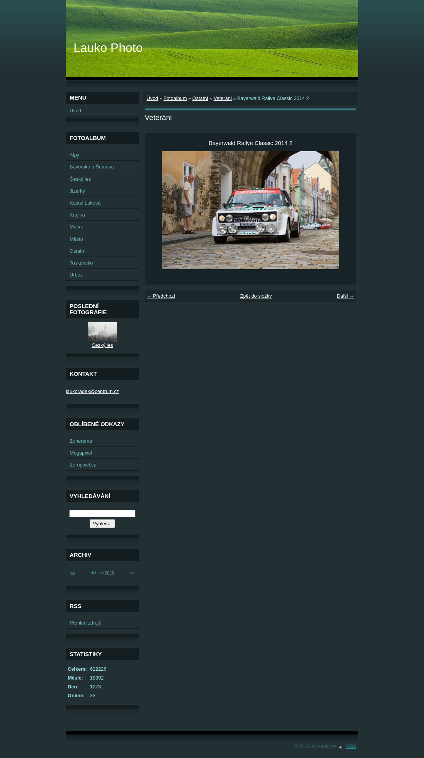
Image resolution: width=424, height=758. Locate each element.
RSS (351, 746)
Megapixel (81, 453)
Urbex (76, 275)
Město (76, 239)
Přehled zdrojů (86, 623)
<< (72, 573)
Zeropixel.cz (83, 465)
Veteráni (223, 98)
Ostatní (200, 98)
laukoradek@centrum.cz (92, 391)
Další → (345, 296)
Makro (76, 227)
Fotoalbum (175, 98)
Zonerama (81, 441)
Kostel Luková (85, 203)
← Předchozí (161, 296)
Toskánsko (81, 263)
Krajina (77, 215)
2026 (109, 573)
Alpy (74, 155)
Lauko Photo (108, 48)
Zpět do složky (256, 296)
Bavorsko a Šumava (92, 167)
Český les (80, 179)
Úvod (152, 98)
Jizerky (77, 191)
